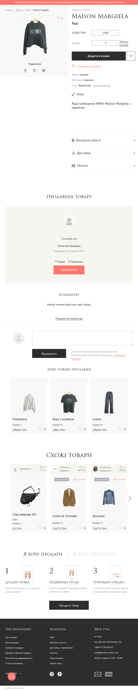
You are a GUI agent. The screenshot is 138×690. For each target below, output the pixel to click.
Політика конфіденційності (19, 658)
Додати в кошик (99, 56)
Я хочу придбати (94, 554)
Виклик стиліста (58, 642)
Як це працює (12, 642)
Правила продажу (14, 647)
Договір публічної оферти (18, 653)
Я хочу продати (42, 554)
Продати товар (69, 605)
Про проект (11, 637)
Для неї (19, 10)
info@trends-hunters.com (107, 652)
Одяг (28, 10)
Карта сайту (56, 663)
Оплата (54, 653)
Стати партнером (14, 663)
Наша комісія (56, 658)
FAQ (52, 637)
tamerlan (69, 239)
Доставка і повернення (61, 647)
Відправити (49, 353)
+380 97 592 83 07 (104, 647)
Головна (9, 10)
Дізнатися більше (102, 85)
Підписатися (69, 269)
